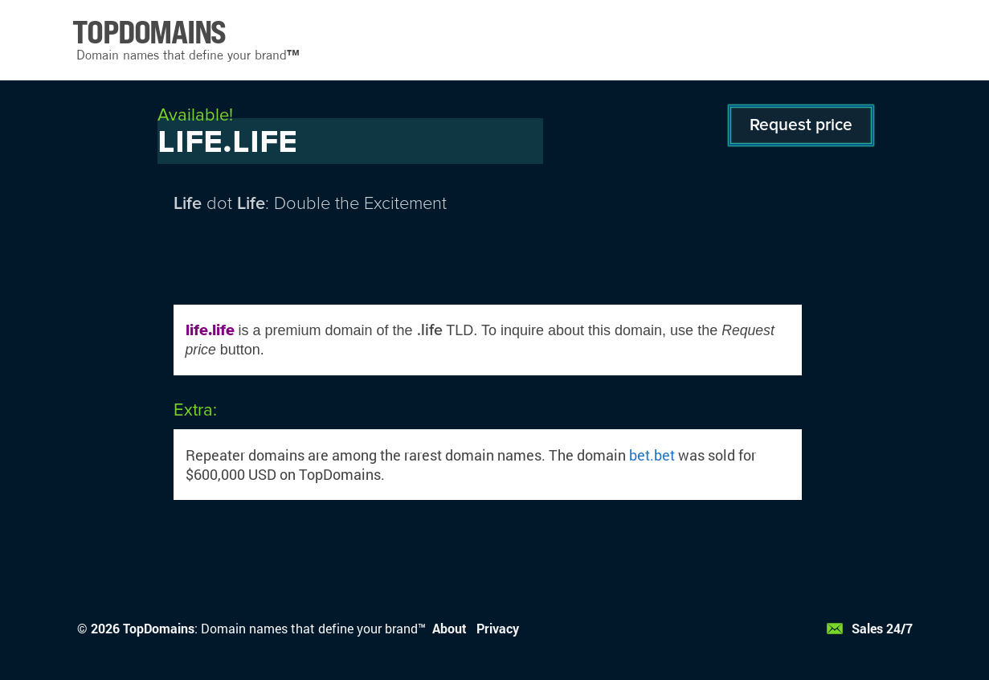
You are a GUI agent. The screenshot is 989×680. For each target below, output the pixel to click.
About (449, 628)
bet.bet (652, 455)
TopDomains (158, 628)
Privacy (497, 628)
